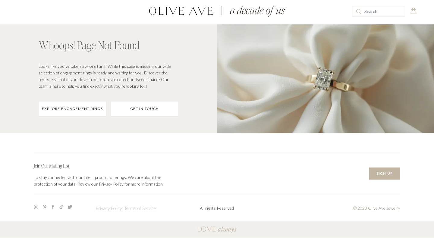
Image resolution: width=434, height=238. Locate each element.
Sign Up (385, 173)
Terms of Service (140, 208)
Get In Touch (144, 108)
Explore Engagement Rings (72, 108)
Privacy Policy (109, 208)
